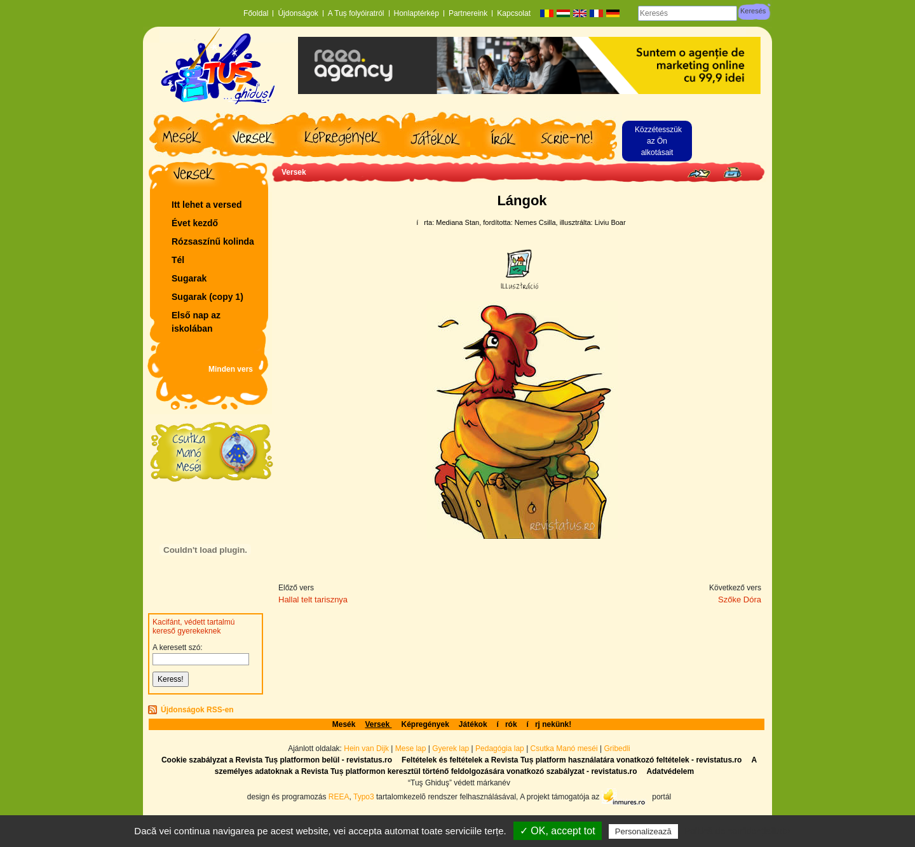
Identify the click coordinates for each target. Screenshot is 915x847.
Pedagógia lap (500, 748)
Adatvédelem (670, 771)
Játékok (473, 724)
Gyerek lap (451, 748)
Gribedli (617, 748)
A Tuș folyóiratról (356, 13)
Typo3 (363, 796)
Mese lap (410, 748)
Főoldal (255, 13)
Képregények (425, 724)
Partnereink (468, 13)
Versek (293, 172)
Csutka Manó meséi (565, 748)
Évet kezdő (195, 223)
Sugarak (189, 278)
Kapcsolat (514, 13)
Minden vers (230, 369)
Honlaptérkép (416, 13)
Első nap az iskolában (196, 322)
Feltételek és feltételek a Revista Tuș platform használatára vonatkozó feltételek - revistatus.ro (572, 760)
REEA (339, 796)
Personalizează (643, 831)
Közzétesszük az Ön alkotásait (658, 141)
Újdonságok (298, 13)
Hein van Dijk (366, 748)
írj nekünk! (549, 724)
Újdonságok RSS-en (197, 709)
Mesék (344, 724)
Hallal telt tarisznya (313, 599)
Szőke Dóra (739, 599)
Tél (178, 260)
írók (507, 724)
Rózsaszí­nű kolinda (213, 241)
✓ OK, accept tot (557, 830)
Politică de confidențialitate (737, 831)
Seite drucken (732, 172)
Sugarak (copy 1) (207, 297)
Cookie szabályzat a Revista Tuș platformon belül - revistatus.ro (276, 760)
